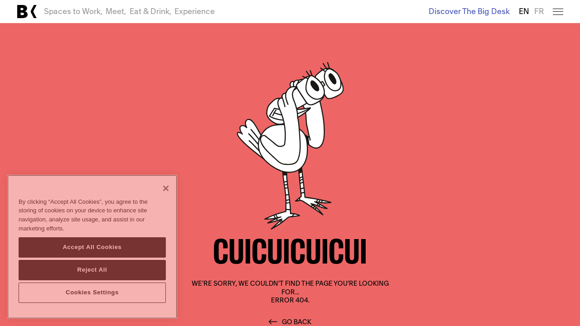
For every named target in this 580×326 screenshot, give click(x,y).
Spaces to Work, (73, 11)
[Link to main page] (27, 11)
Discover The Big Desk (469, 11)
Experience (194, 11)
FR (539, 11)
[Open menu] (558, 11)
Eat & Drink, (150, 11)
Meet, (116, 11)
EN (524, 11)
